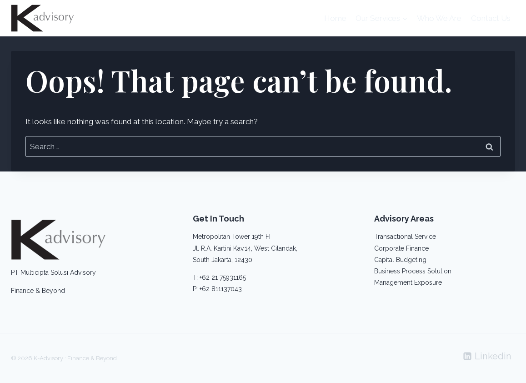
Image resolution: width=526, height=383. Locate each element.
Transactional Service (405, 236)
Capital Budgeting (400, 259)
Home (335, 18)
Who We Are (439, 18)
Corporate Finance (401, 248)
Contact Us (491, 18)
